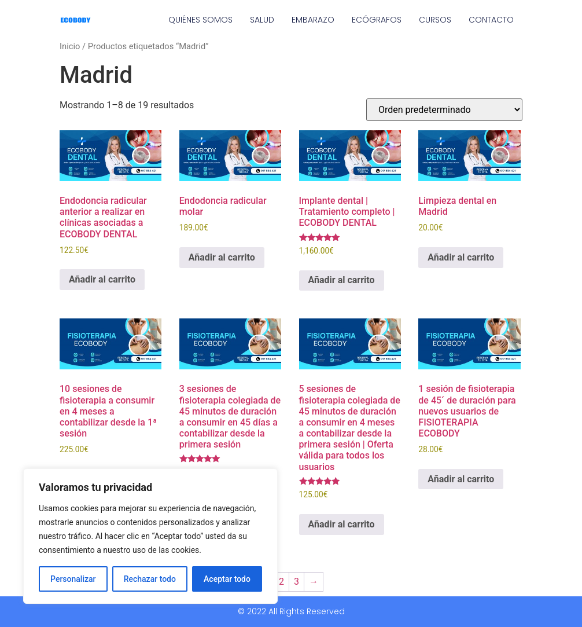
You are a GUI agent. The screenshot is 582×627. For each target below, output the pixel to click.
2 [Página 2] (281, 581)
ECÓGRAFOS (376, 19)
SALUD (262, 19)
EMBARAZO (313, 19)
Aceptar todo (227, 579)
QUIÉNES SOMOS (200, 19)
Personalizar (72, 579)
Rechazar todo (150, 579)
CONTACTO (491, 19)
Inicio (70, 46)
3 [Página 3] (296, 581)
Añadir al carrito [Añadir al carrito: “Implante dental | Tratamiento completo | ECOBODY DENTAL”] (341, 279)
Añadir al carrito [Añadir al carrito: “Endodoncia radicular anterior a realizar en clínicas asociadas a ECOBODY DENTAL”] (102, 279)
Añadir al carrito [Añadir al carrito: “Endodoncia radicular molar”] (222, 257)
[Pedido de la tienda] (444, 109)
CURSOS (435, 19)
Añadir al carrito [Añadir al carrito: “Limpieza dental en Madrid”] (461, 257)
